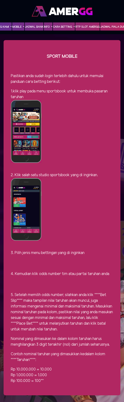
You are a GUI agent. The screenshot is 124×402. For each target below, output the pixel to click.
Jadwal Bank (34, 27)
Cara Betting (63, 27)
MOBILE (17, 27)
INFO (47, 27)
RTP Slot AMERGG (87, 27)
